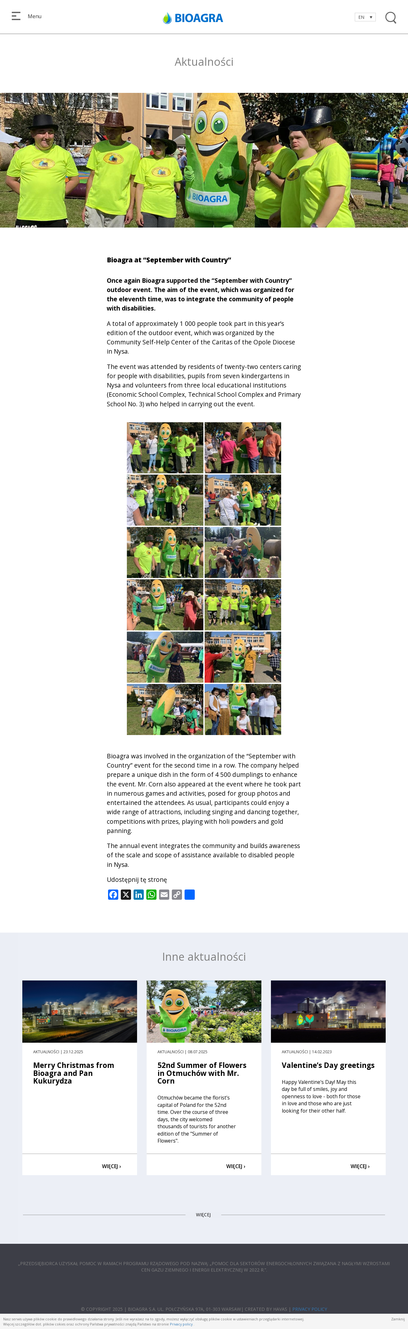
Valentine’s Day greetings (328, 1065)
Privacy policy (181, 1324)
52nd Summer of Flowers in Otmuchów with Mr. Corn (201, 1073)
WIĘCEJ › (111, 1166)
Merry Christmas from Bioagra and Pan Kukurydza (73, 1073)
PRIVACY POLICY (309, 1309)
